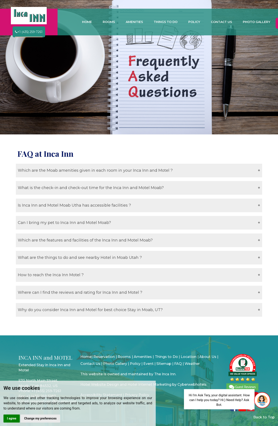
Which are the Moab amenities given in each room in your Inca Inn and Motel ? (95, 170)
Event (148, 364)
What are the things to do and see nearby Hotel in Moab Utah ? (80, 257)
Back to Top (264, 417)
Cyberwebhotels (192, 384)
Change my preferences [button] (40, 418)
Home (85, 357)
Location (188, 357)
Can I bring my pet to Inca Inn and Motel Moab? (64, 222)
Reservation (104, 357)
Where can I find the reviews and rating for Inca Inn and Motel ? (80, 292)
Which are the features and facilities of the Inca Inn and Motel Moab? (85, 240)
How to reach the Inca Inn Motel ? (51, 275)
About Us (207, 357)
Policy (135, 364)
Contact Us (90, 364)
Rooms (124, 357)
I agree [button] (11, 418)
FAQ (178, 364)
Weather (192, 364)
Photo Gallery (115, 364)
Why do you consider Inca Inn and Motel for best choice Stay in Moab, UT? (90, 309)
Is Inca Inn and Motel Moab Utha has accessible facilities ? (74, 205)
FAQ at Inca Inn (45, 153)
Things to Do (166, 357)
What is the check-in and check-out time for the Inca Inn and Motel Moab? (91, 187)
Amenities (143, 357)
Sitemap (163, 364)
